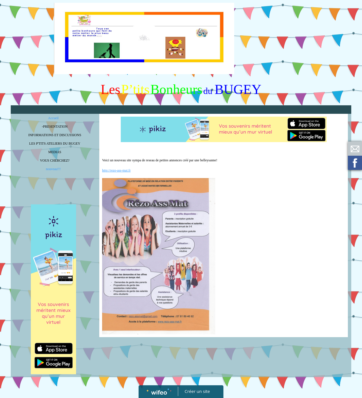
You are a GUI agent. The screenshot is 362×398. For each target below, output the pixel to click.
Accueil (53, 118)
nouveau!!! (53, 169)
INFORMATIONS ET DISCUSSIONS (54, 135)
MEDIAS (54, 152)
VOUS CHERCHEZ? (54, 160)
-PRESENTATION (55, 127)
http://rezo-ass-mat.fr (116, 170)
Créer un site (197, 391)
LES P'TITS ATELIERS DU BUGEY (54, 143)
